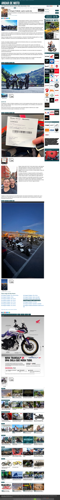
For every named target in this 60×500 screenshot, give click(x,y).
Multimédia (3, 435)
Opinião (10, 495)
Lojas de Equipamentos (48, 142)
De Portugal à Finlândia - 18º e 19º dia (8, 300)
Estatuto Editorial (39, 495)
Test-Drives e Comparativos (5, 400)
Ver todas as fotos (7, 62)
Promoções (21, 495)
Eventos (2, 482)
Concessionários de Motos (50, 140)
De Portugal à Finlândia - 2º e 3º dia (29, 302)
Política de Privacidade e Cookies (45, 495)
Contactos (32, 495)
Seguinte (26, 314)
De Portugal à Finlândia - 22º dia (7, 297)
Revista (29, 495)
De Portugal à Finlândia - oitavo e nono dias (31, 297)
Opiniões (2, 423)
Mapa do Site (10, 496)
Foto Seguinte (10, 62)
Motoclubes (50, 144)
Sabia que (3, 458)
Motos (15, 495)
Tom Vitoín (12, 495)
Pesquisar (57, 10)
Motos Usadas (47, 138)
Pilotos (57, 144)
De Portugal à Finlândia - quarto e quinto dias (31, 300)
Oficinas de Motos (50, 141)
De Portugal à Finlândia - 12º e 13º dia (8, 305)
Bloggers (54, 144)
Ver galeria (22, 314)
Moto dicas (3, 470)
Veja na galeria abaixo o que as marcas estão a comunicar (9, 314)
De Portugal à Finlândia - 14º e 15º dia (8, 303)
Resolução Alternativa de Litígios (5, 496)
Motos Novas (57, 138)
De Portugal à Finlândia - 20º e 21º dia (8, 298)
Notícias (5, 495)
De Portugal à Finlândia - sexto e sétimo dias (31, 298)
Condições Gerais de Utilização (53, 495)
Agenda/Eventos (52, 138)
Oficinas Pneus (55, 141)
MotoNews (3, 388)
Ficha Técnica (35, 495)
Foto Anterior (3, 62)
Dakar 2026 (7, 495)
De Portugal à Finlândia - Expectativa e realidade (32, 303)
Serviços (46, 145)
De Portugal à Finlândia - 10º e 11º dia (30, 295)
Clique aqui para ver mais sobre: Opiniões (9, 309)
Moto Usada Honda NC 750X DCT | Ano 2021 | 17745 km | (52, 154)
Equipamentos (17, 495)
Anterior (19, 314)
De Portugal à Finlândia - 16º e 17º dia (8, 302)
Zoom (13, 62)
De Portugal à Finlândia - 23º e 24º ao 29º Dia (9, 295)
